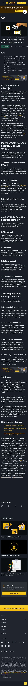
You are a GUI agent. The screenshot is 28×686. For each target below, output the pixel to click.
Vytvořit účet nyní (14, 593)
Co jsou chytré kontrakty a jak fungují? (14, 425)
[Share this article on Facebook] (9, 506)
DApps (24, 133)
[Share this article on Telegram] (15, 506)
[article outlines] (25, 12)
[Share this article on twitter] (2, 506)
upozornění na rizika (17, 477)
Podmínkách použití (8, 672)
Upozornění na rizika (16, 672)
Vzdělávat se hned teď (21, 10)
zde (21, 460)
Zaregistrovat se (21, 2)
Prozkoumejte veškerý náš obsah (14, 608)
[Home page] (10, 3)
